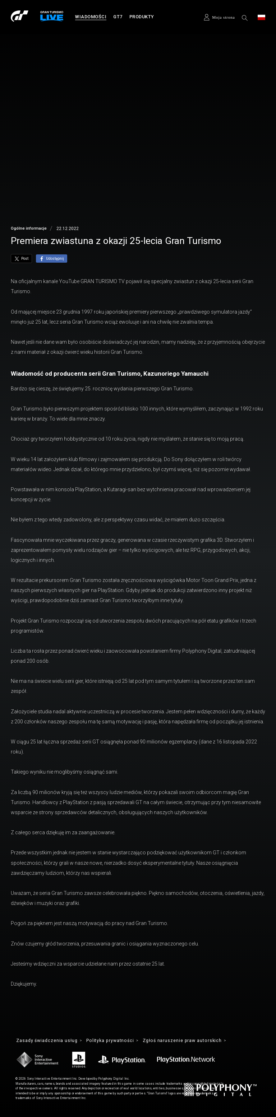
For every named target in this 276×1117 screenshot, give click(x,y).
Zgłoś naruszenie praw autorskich (189, 1040)
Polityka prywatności (114, 1040)
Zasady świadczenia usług (48, 1040)
